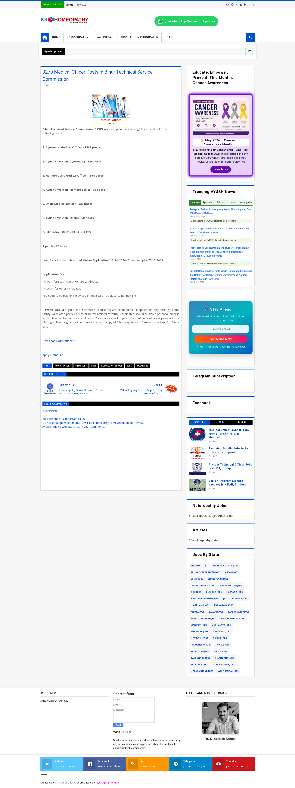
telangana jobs (224, 657)
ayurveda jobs (63, 365)
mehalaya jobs (199, 631)
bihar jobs (81, 365)
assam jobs (231, 572)
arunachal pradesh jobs (205, 572)
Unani (169, 37)
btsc (93, 365)
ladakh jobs (216, 611)
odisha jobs (220, 638)
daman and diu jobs (230, 585)
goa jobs (196, 592)
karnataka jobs (223, 605)
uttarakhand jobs (202, 671)
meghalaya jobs (221, 624)
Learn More (220, 169)
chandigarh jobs (218, 578)
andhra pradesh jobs (225, 565)
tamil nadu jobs (200, 657)
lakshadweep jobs (238, 611)
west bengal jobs (228, 671)
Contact (82, 5)
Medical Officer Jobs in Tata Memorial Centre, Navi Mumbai (229, 433)
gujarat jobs (214, 592)
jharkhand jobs (200, 605)
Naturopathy (148, 37)
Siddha (125, 37)
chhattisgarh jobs (202, 585)
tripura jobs (198, 664)
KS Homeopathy (65, 782)
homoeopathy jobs (111, 365)
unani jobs (142, 365)
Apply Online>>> (53, 355)
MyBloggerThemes (107, 782)
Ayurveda (104, 37)
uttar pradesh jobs (223, 664)
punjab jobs (223, 644)
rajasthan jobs (200, 651)
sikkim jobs (220, 651)
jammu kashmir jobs (235, 598)
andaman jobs (199, 565)
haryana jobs (234, 592)
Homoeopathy (77, 37)
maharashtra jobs (232, 618)
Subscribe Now (221, 339)
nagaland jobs (222, 631)
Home (70, 5)
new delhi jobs (199, 638)
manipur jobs (199, 624)
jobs (129, 365)
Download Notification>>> (59, 341)
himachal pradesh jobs (205, 598)
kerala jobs (197, 611)
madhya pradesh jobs (203, 618)
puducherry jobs (201, 644)
